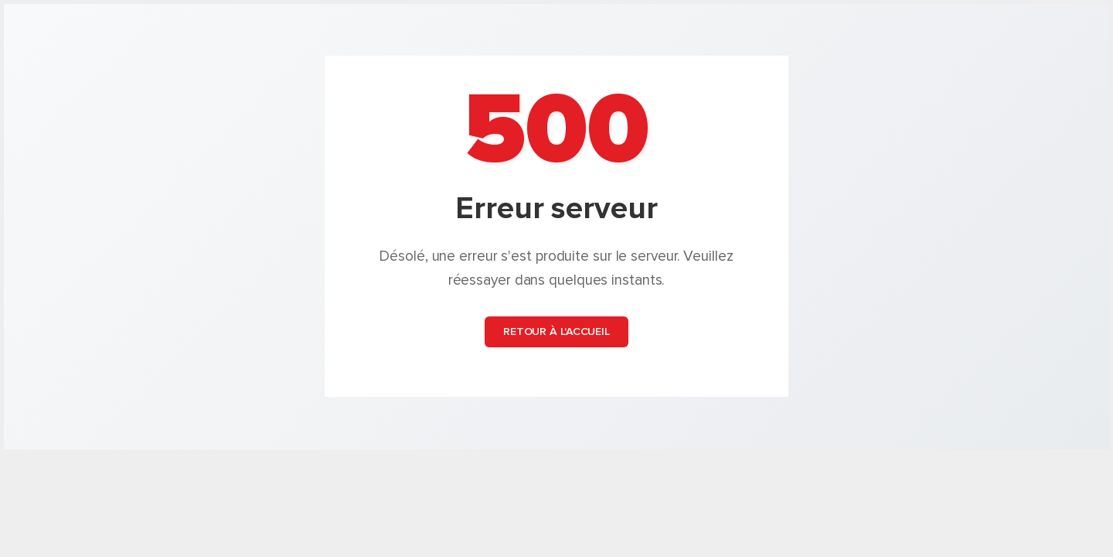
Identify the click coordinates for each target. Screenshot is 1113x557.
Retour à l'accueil (556, 332)
